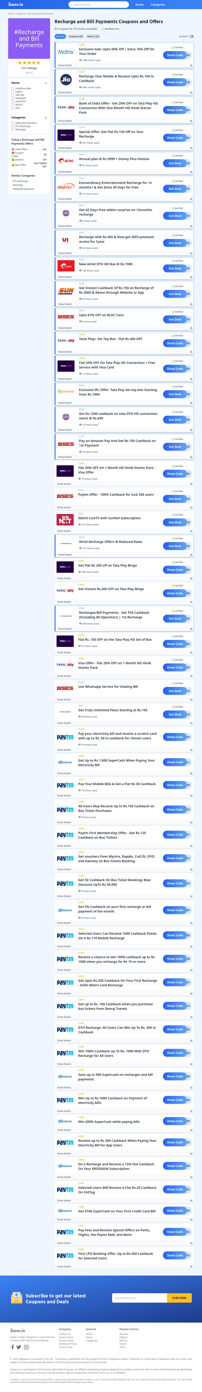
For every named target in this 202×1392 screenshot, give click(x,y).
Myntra (123, 1340)
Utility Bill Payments (23, 188)
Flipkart (123, 1337)
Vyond (122, 1343)
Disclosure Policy (68, 1343)
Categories (158, 4)
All (60, 36)
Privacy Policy (66, 1340)
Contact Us (64, 1333)
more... (123, 1347)
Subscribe (179, 1298)
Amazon (123, 1333)
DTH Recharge (20, 181)
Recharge (18, 185)
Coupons (76, 36)
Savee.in (17, 1330)
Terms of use (66, 1347)
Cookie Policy (66, 1337)
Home (11, 13)
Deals (93, 36)
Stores (139, 4)
